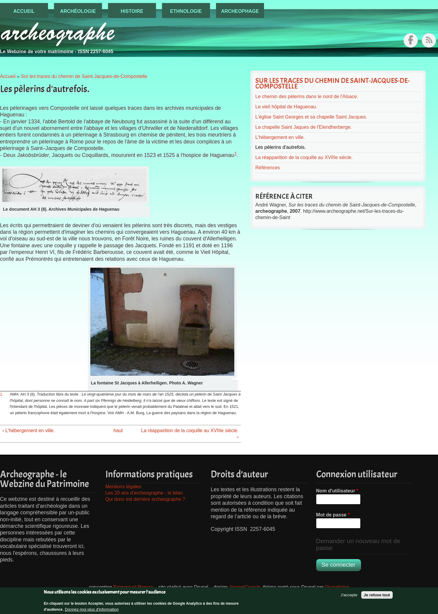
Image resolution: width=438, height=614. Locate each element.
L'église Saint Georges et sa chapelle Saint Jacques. (311, 116)
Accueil (23, 11)
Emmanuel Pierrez (133, 587)
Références (267, 167)
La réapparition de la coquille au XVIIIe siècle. (304, 157)
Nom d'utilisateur (337, 490)
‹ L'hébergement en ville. (28, 430)
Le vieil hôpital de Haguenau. (286, 106)
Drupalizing (337, 587)
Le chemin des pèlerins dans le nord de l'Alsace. (306, 96)
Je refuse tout (377, 597)
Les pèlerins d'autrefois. (280, 147)
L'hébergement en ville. (280, 137)
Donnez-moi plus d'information (92, 611)
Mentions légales (123, 486)
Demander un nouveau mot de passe (358, 544)
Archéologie (78, 11)
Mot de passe (333, 514)
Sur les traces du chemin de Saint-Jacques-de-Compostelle (84, 76)
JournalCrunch (244, 587)
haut (118, 430)
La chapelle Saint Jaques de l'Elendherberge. (303, 127)
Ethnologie (186, 11)
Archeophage (240, 11)
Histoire (132, 11)
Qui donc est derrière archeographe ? (145, 499)
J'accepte (348, 597)
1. (1, 394)
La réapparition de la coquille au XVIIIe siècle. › (189, 433)
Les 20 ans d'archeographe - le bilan (144, 492)
